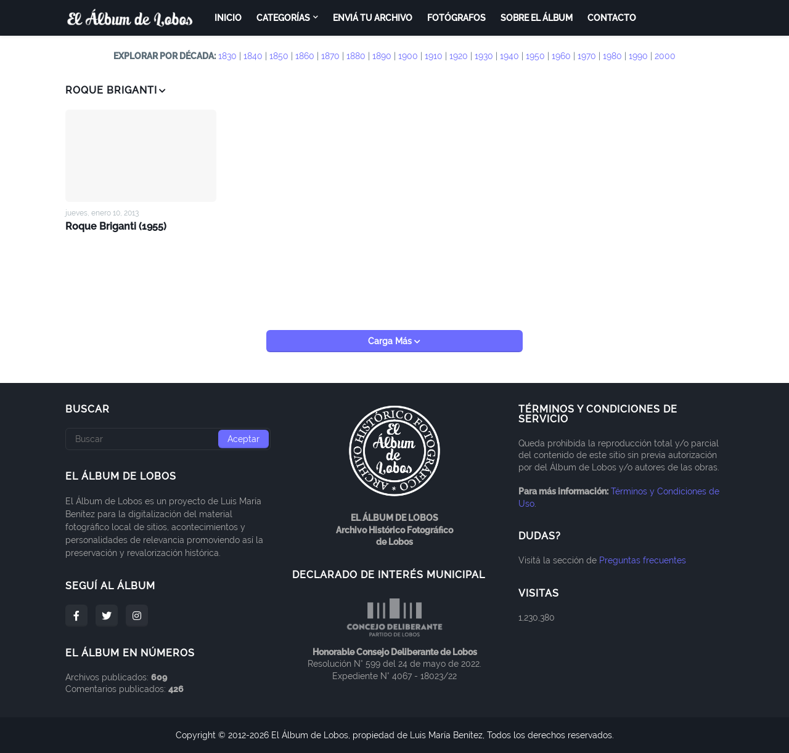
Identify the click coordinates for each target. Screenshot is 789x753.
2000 (665, 56)
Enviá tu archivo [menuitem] (372, 18)
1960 (561, 56)
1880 (356, 56)
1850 (278, 56)
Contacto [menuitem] (611, 18)
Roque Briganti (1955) (115, 226)
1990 (638, 56)
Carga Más (391, 341)
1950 (535, 56)
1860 (304, 56)
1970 (587, 56)
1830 (227, 56)
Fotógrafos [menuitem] (456, 18)
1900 (408, 56)
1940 (509, 56)
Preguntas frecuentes (642, 560)
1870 (330, 56)
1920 (458, 56)
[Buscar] (168, 439)
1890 (381, 56)
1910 (434, 56)
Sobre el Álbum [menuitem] (537, 18)
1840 (253, 56)
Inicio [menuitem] (228, 18)
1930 (484, 56)
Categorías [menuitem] (283, 18)
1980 (612, 56)
